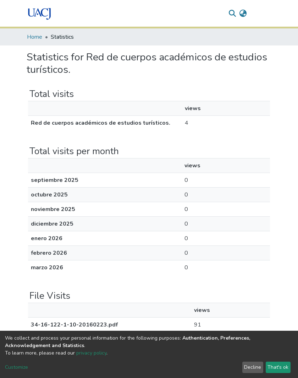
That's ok (277, 367)
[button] (243, 13)
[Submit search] (232, 13)
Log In (258, 13)
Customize (16, 367)
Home (34, 37)
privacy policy (91, 353)
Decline (252, 367)
